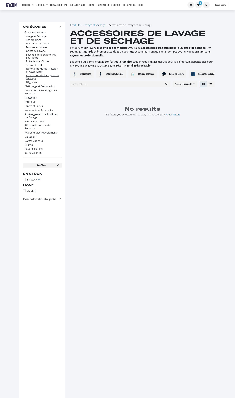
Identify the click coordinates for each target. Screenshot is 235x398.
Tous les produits (35, 32)
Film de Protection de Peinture (37, 127)
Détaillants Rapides (37, 43)
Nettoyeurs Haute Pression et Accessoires (42, 70)
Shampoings (33, 39)
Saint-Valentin (33, 152)
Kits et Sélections (35, 121)
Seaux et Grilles (35, 65)
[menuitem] (28, 5)
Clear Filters (173, 114)
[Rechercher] (166, 84)
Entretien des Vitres (37, 61)
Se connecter (220, 4)
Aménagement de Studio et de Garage (41, 116)
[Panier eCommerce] (190, 5)
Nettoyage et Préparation (40, 86)
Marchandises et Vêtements (41, 132)
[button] (206, 5)
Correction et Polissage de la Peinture (41, 92)
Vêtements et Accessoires (40, 110)
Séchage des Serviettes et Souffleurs (41, 56)
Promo (29, 144)
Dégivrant (32, 82)
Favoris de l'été (34, 148)
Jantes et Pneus (34, 105)
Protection (31, 97)
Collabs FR (31, 136)
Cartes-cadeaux (34, 140)
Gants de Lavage (36, 50)
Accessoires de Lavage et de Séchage (42, 77)
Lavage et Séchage (36, 36)
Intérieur (30, 101)
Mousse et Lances (36, 47)
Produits (75, 25)
